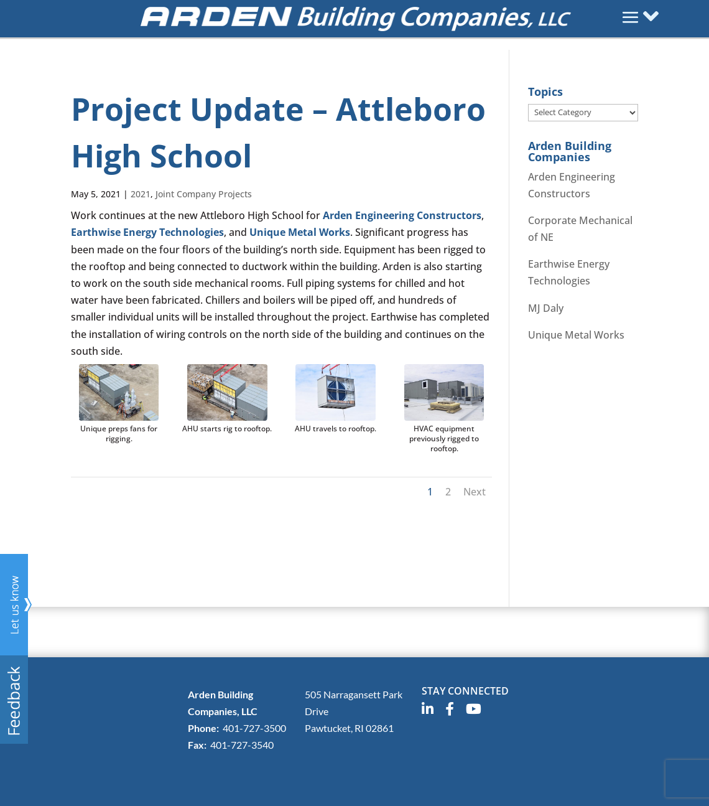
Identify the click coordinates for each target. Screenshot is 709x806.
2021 (141, 194)
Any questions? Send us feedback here (16, 649)
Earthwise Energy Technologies (147, 232)
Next (474, 492)
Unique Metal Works (299, 232)
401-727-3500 (254, 728)
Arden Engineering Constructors (402, 215)
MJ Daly (545, 308)
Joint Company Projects (203, 194)
